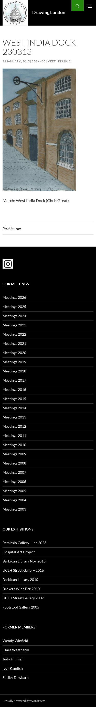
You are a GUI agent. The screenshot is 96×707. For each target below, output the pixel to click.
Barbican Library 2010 (20, 579)
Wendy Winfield (15, 640)
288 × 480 (38, 61)
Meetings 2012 (14, 426)
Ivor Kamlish (13, 668)
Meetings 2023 (14, 325)
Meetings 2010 (14, 445)
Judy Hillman (13, 659)
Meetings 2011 (14, 435)
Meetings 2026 (14, 297)
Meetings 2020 (14, 352)
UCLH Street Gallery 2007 (23, 598)
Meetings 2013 (58, 61)
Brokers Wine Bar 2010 (21, 589)
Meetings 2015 (14, 398)
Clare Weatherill (16, 650)
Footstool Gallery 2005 (21, 607)
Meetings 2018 (14, 371)
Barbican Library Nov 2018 (24, 561)
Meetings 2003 (14, 509)
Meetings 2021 (14, 343)
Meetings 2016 (14, 389)
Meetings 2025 (14, 306)
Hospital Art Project (19, 552)
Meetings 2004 (14, 500)
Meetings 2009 (14, 454)
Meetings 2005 (14, 491)
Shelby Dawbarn (16, 677)
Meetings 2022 (14, 334)
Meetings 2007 (14, 472)
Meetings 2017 (14, 380)
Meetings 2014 (14, 408)
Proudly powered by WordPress (24, 701)
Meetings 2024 (14, 316)
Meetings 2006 (14, 481)
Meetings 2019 (14, 362)
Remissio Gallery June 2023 (24, 542)
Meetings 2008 (14, 463)
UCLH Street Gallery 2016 (23, 570)
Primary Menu (90, 6)
